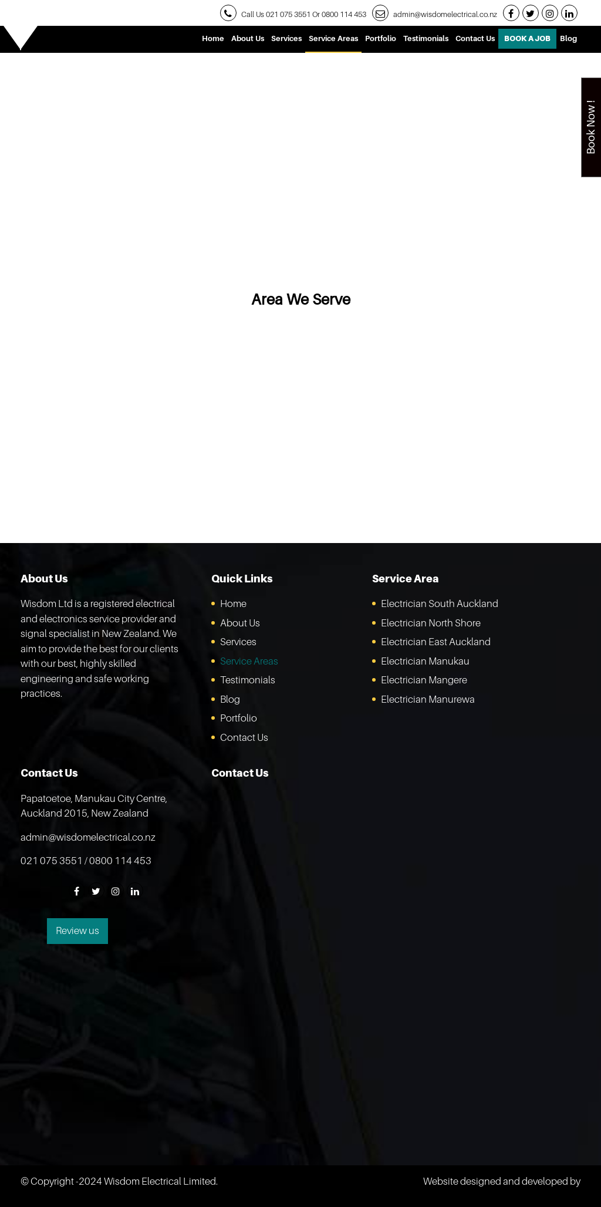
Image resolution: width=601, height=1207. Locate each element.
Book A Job (527, 38)
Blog (568, 38)
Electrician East (436, 642)
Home (213, 38)
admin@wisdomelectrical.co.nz (445, 14)
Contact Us (475, 38)
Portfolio (380, 38)
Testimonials (425, 38)
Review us (77, 930)
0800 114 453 (344, 14)
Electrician (425, 661)
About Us (247, 38)
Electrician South (439, 603)
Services (286, 38)
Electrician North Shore (431, 623)
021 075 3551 (288, 14)
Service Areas (333, 38)
